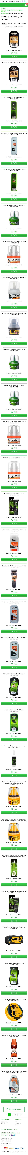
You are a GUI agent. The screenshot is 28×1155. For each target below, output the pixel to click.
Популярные (17, 23)
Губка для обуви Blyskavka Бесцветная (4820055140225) (14, 27)
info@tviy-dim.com (5, 1145)
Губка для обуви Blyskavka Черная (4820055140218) (14, 62)
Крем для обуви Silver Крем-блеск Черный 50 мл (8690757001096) (14, 278)
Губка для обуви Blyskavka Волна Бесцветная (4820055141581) (14, 674)
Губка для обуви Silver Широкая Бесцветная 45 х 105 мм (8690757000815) (14, 602)
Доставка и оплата (4, 1121)
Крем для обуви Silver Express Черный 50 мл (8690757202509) (14, 458)
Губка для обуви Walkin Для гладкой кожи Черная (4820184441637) (14, 928)
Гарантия (3, 1123)
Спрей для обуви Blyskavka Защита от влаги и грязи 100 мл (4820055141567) (14, 746)
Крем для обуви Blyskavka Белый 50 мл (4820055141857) (14, 386)
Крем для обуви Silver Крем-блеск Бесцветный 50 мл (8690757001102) (14, 242)
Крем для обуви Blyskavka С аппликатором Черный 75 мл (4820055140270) (14, 891)
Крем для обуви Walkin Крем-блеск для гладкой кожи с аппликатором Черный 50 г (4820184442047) (14, 819)
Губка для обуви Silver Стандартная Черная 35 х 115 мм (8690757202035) (14, 134)
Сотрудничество (18, 1123)
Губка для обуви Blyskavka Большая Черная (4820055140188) (14, 98)
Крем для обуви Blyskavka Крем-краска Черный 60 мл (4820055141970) (14, 314)
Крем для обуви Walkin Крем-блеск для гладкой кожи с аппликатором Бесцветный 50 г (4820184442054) (14, 783)
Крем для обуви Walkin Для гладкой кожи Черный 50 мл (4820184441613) (14, 1000)
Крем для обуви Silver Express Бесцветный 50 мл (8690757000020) (14, 422)
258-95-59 (5, 1)
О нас (16, 1121)
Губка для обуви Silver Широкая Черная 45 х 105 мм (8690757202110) (14, 638)
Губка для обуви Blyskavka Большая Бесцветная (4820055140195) (14, 170)
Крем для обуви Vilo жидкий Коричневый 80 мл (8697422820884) (14, 1036)
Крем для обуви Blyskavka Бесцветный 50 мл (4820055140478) (14, 350)
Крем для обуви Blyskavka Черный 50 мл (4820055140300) (14, 494)
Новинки (24, 23)
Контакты (17, 1124)
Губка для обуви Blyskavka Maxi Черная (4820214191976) (14, 710)
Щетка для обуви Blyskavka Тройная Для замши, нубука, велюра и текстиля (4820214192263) (14, 855)
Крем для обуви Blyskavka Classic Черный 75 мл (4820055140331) (14, 566)
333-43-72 (18, 1)
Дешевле (4, 23)
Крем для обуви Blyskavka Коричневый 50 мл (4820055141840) (14, 206)
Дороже (10, 23)
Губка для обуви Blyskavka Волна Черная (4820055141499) (14, 964)
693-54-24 (12, 1)
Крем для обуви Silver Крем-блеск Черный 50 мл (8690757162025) (14, 530)
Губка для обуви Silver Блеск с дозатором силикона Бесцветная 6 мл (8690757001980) (14, 1072)
